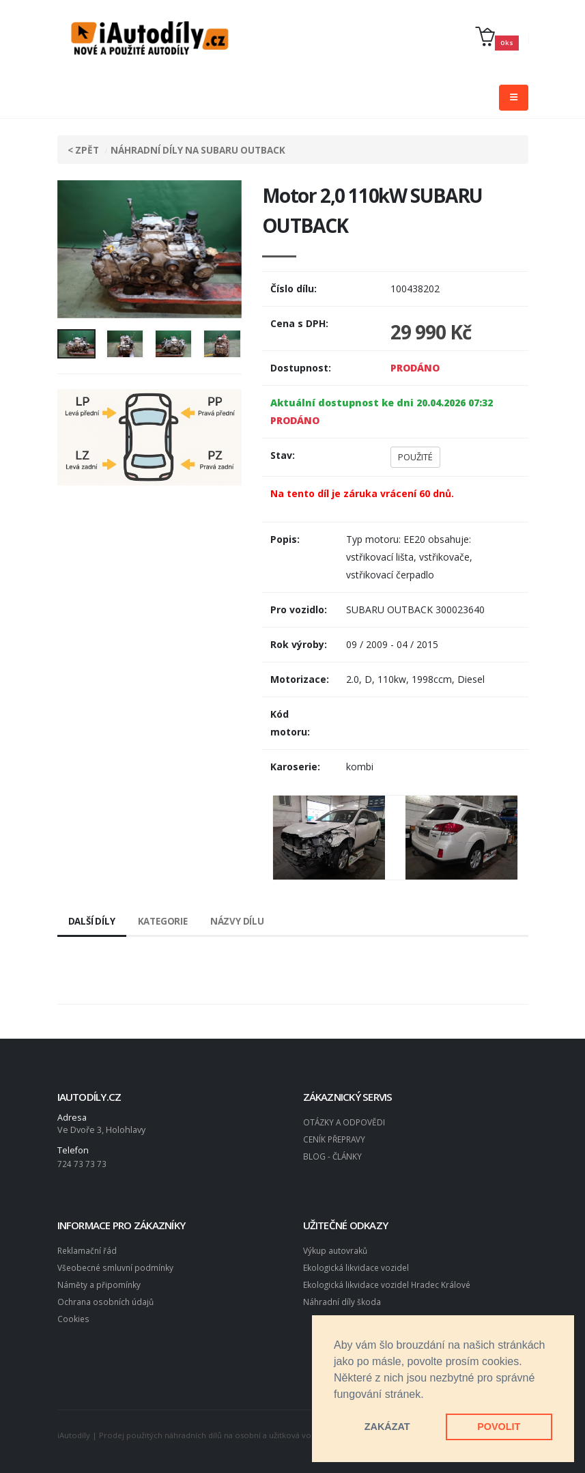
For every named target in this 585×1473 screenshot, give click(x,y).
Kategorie (166, 920)
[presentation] (74, 249)
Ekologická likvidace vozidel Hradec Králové (389, 1282)
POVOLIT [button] (498, 1426)
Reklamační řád (88, 1249)
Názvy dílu (242, 920)
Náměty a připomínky (99, 1282)
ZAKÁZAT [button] (387, 1426)
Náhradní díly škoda (342, 1298)
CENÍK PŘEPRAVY (337, 1138)
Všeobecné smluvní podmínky (118, 1266)
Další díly (92, 920)
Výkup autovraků (336, 1249)
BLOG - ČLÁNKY (333, 1154)
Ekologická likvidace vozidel (357, 1266)
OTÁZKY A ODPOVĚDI (345, 1121)
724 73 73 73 (81, 1163)
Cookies (73, 1315)
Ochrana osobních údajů (107, 1298)
